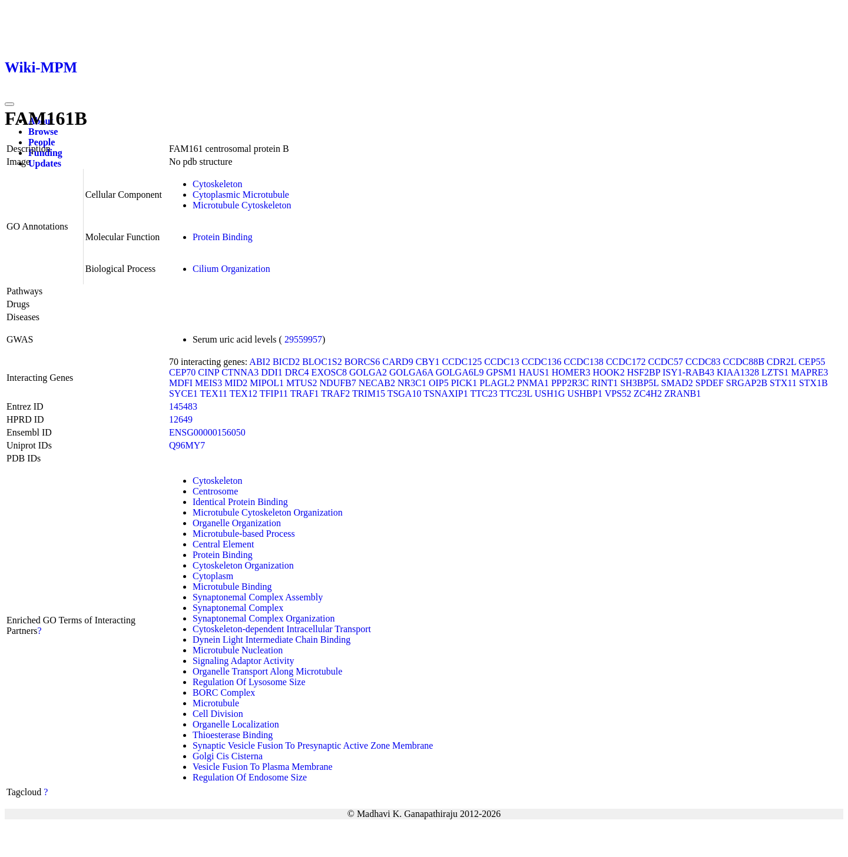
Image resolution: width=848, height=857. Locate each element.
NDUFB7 (338, 383)
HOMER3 (571, 372)
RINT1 (604, 383)
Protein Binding (223, 237)
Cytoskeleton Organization (243, 565)
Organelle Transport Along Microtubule (267, 671)
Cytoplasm (213, 576)
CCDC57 (665, 362)
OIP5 (439, 383)
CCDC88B (743, 362)
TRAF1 (304, 393)
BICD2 (286, 362)
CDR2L (781, 362)
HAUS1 (534, 372)
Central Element (223, 544)
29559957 (303, 339)
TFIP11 (274, 393)
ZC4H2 (648, 393)
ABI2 (259, 362)
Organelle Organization (237, 523)
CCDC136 (542, 362)
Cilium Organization (231, 269)
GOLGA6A (411, 372)
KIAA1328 (738, 372)
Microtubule (216, 703)
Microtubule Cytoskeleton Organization (268, 512)
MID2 (235, 383)
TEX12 (243, 393)
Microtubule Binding (232, 587)
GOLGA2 (368, 372)
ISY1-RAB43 (688, 372)
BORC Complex (224, 692)
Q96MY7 (187, 445)
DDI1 (271, 372)
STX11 (783, 383)
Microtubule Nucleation (238, 650)
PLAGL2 (497, 383)
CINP (208, 372)
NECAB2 (377, 383)
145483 (183, 406)
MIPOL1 (267, 383)
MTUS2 (301, 383)
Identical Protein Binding (240, 502)
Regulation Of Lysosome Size (249, 682)
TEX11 (214, 393)
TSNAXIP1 (445, 393)
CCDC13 (501, 362)
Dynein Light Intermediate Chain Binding (271, 640)
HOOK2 (608, 372)
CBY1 (428, 362)
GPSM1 (501, 372)
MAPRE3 (809, 372)
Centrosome (215, 491)
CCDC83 (703, 362)
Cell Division (218, 714)
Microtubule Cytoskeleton (242, 205)
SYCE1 (183, 393)
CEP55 (812, 362)
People (41, 142)
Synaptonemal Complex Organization (263, 618)
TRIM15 (368, 393)
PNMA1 (533, 383)
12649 (181, 419)
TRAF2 (335, 393)
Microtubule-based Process (244, 534)
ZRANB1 (682, 393)
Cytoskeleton (217, 184)
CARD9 (397, 362)
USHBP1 (584, 393)
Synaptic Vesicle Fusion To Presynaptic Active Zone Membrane (313, 745)
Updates (44, 163)
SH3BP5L (639, 383)
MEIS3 (208, 383)
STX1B (813, 383)
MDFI (181, 383)
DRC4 (297, 372)
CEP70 (182, 372)
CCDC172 (626, 362)
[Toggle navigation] (9, 104)
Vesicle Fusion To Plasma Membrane (263, 767)
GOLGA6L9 (460, 372)
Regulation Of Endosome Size (250, 777)
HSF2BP (643, 372)
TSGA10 (404, 393)
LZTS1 (775, 372)
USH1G (550, 393)
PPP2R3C (570, 383)
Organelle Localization (236, 724)
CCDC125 (462, 362)
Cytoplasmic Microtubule (241, 195)
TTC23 (483, 393)
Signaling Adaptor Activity (243, 661)
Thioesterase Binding (233, 735)
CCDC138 (584, 362)
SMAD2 (677, 383)
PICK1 (464, 383)
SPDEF (709, 383)
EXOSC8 (329, 372)
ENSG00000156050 (207, 432)
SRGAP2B (746, 383)
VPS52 (618, 393)
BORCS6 (362, 362)
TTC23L (515, 393)
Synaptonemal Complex (238, 608)
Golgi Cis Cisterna (228, 756)
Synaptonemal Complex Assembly (258, 597)
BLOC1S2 (322, 362)
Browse (43, 132)
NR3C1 (412, 383)
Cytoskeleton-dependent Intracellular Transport (282, 629)
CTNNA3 (240, 372)
